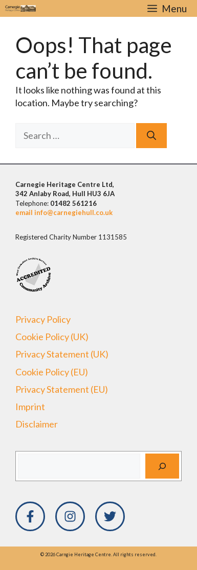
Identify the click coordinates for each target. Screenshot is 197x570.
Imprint (30, 406)
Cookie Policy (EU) (51, 371)
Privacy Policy (43, 319)
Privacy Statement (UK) (61, 354)
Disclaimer (36, 424)
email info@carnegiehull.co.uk (64, 212)
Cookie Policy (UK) (52, 336)
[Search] (151, 135)
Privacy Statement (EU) (61, 389)
